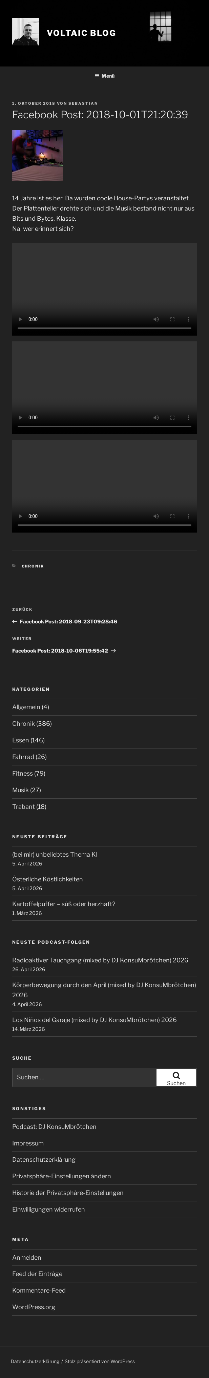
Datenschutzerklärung (44, 1159)
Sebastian (83, 103)
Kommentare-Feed (39, 1290)
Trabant (23, 806)
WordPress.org (33, 1307)
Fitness (22, 773)
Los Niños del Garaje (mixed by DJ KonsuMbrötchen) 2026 (94, 1019)
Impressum (28, 1143)
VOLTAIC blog (81, 33)
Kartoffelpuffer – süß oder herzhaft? (63, 903)
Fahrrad (23, 756)
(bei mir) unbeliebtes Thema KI (55, 854)
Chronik (33, 566)
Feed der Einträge (37, 1273)
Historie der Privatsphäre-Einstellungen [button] (68, 1192)
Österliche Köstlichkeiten (47, 879)
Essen (20, 740)
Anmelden (26, 1257)
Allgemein (26, 707)
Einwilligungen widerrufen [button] (48, 1209)
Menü (104, 76)
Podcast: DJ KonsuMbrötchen (54, 1126)
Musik (20, 790)
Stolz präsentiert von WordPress (100, 1361)
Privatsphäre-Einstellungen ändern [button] (61, 1176)
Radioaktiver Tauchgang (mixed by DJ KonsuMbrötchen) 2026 (100, 960)
